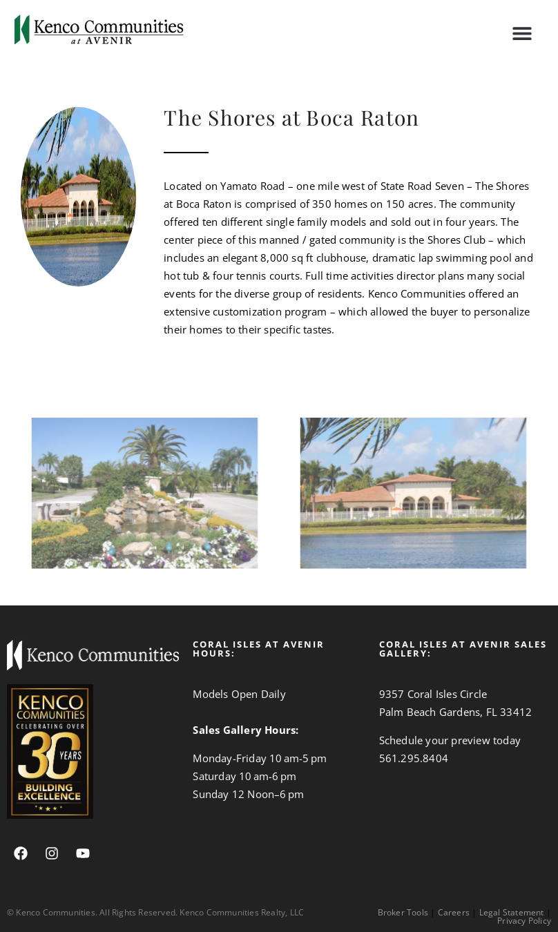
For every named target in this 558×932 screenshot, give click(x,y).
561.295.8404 (413, 758)
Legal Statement (511, 912)
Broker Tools (403, 912)
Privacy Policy (524, 920)
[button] (521, 32)
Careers (454, 912)
